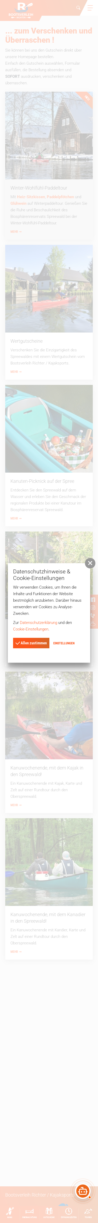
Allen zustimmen (31, 642)
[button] (90, 563)
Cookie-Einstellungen (30, 629)
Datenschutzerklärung (38, 622)
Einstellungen (63, 643)
